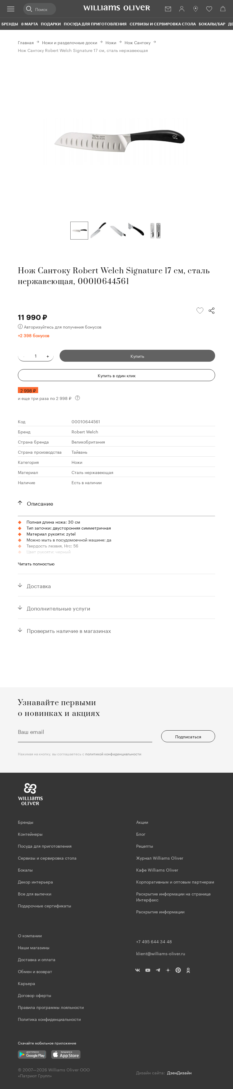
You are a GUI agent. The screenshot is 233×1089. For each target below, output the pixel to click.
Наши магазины (33, 947)
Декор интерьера (35, 881)
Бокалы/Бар (212, 24)
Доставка (39, 585)
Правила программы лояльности (51, 1007)
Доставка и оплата (36, 959)
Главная (26, 42)
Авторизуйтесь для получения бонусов (59, 326)
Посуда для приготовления (95, 24)
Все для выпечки (34, 893)
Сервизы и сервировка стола (163, 24)
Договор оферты (34, 995)
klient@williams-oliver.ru (160, 953)
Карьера (26, 983)
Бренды (9, 24)
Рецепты (144, 845)
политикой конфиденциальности (113, 753)
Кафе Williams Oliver (157, 869)
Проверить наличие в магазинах (69, 630)
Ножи (110, 42)
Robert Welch (85, 431)
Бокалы (25, 869)
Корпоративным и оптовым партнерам (175, 881)
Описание (40, 503)
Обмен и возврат (35, 971)
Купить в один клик (117, 375)
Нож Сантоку (137, 42)
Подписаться (188, 736)
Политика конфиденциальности (49, 1019)
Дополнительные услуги (58, 607)
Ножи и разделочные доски (69, 42)
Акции (142, 821)
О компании (30, 935)
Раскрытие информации (160, 911)
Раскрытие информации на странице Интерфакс (173, 896)
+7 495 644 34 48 (154, 941)
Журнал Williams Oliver (159, 857)
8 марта (29, 24)
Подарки (51, 24)
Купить (137, 355)
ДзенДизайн (179, 1072)
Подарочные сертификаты (44, 905)
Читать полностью (36, 563)
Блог (140, 833)
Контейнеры (30, 833)
